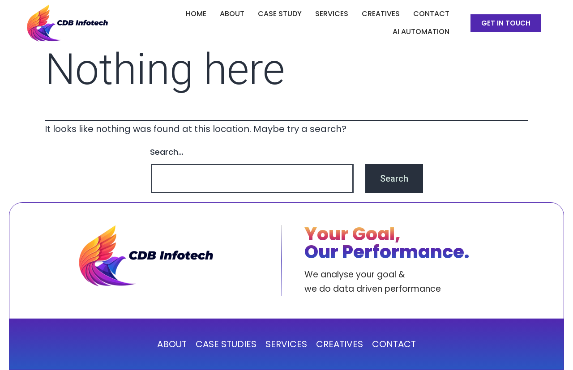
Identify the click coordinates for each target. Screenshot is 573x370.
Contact (431, 14)
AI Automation (421, 31)
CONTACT (394, 344)
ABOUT (232, 14)
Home (196, 14)
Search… (167, 151)
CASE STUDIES (226, 344)
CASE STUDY (280, 14)
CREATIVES (381, 14)
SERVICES (331, 14)
